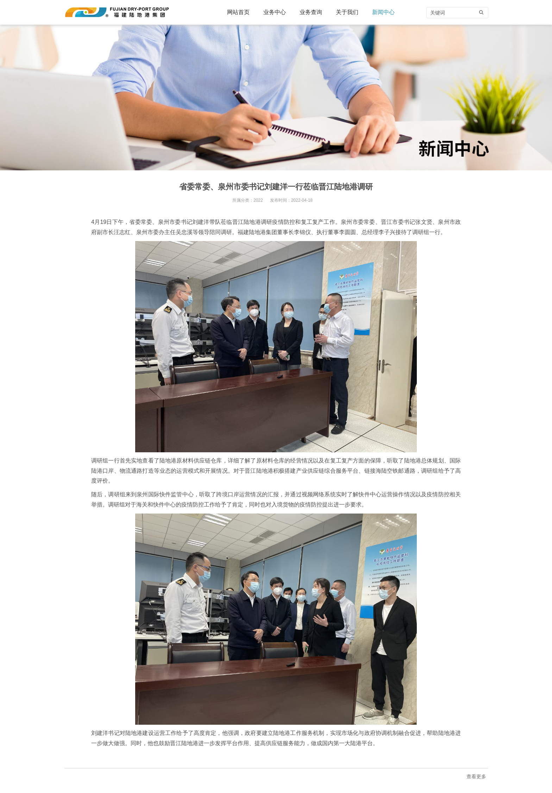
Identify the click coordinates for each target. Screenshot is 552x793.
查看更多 (476, 776)
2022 (258, 200)
